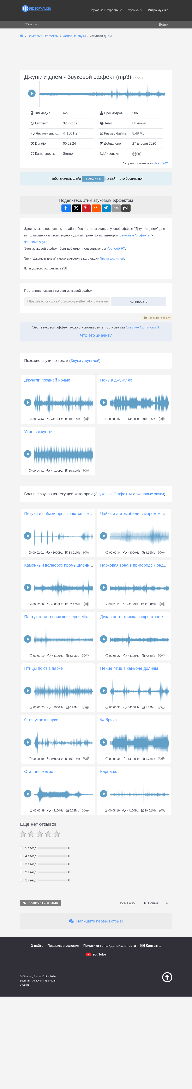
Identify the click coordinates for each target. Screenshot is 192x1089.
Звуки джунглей (112, 258)
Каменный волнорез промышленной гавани (66, 623)
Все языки (128, 961)
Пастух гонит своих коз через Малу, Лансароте (69, 674)
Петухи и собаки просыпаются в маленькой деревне (74, 571)
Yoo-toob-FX (161, 163)
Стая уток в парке (41, 777)
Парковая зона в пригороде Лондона (135, 623)
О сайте (37, 1003)
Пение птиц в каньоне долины (129, 726)
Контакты (153, 1003)
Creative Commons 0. (143, 327)
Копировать (137, 300)
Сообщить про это (157, 317)
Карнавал (109, 829)
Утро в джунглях (40, 431)
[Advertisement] (96, 506)
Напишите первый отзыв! (96, 979)
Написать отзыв (41, 960)
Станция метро (38, 829)
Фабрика (108, 777)
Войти (163, 24)
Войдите (93, 178)
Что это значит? (96, 335)
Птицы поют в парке (43, 726)
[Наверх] (163, 1039)
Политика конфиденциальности (109, 1003)
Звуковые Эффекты (135, 235)
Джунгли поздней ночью (47, 380)
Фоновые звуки (35, 242)
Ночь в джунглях (116, 380)
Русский (28, 24)
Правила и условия (63, 1003)
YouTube (99, 1012)
